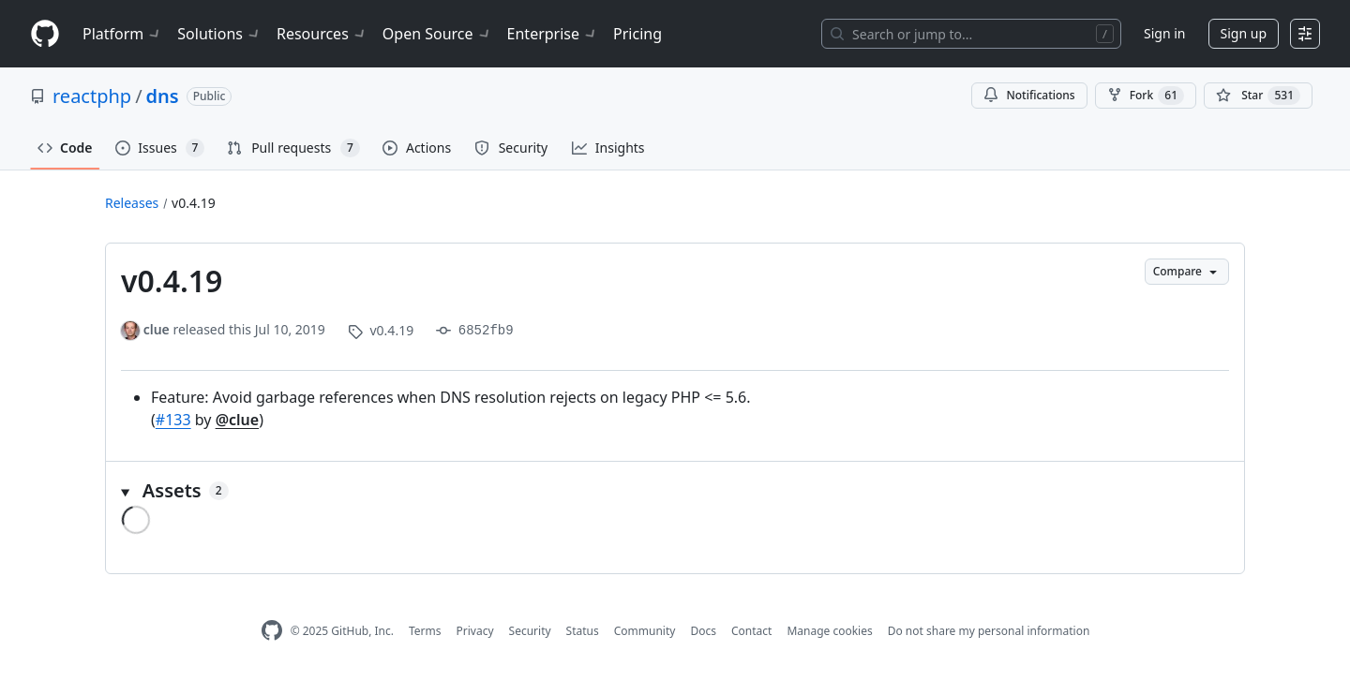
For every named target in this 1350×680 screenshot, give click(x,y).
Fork (1145, 95)
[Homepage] (45, 34)
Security (530, 631)
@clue (238, 419)
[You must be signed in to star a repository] (1258, 95)
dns (162, 96)
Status (582, 631)
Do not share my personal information (989, 631)
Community (645, 631)
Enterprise (552, 33)
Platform (122, 33)
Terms (425, 631)
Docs (703, 631)
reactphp (91, 96)
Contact (751, 631)
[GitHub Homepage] (272, 631)
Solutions (219, 33)
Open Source (437, 33)
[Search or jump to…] (971, 34)
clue (156, 329)
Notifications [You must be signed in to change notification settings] (1028, 95)
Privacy (475, 631)
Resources (322, 33)
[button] (675, 491)
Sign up (1244, 33)
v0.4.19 (194, 203)
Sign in (1164, 33)
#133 (173, 419)
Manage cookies (829, 631)
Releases (131, 203)
